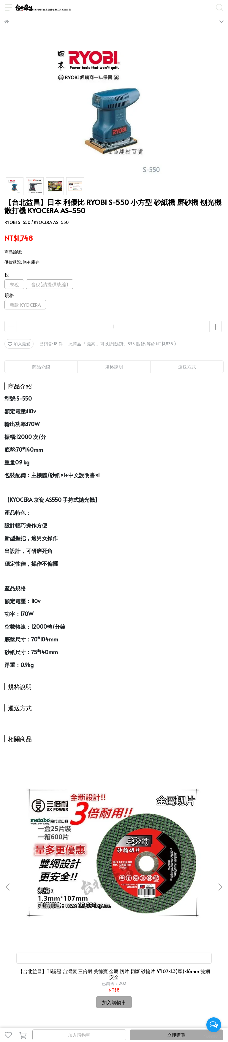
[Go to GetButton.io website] (213, 1036)
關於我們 (63, 907)
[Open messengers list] (213, 1024)
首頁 (8, 907)
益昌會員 (83, 907)
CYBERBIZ (145, 1019)
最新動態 (43, 907)
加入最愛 (19, 344)
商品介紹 (41, 366)
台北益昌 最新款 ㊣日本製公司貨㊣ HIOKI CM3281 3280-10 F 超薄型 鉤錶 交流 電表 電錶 (183, 836)
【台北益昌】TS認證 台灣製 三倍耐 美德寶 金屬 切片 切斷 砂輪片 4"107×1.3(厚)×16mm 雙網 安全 (44, 836)
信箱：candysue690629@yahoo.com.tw (42, 958)
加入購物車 (79, 1035)
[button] (220, 818)
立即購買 (176, 1035)
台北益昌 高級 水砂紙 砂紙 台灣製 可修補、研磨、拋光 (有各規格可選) (114, 836)
